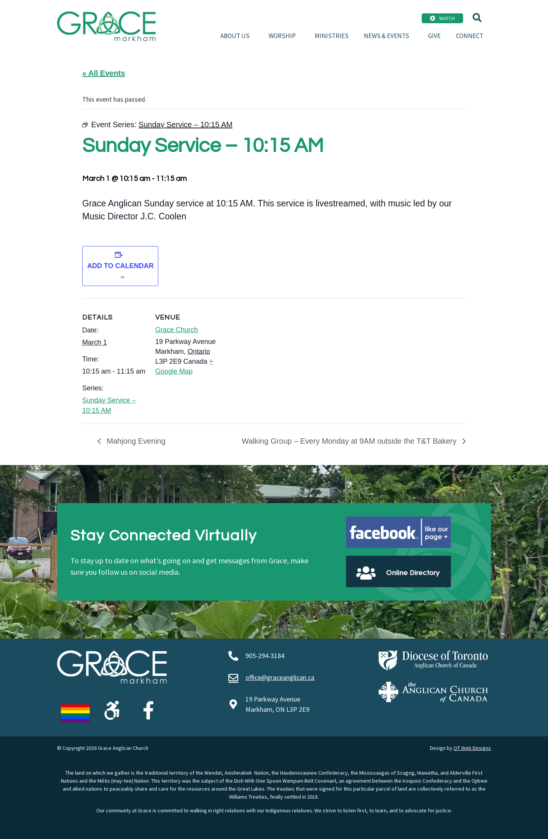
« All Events (103, 73)
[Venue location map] (268, 351)
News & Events (388, 36)
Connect (469, 36)
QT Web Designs (472, 748)
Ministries (332, 36)
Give (434, 36)
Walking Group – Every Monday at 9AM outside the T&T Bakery (350, 441)
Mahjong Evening (135, 441)
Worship (284, 36)
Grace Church (176, 330)
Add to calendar (120, 266)
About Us (236, 36)
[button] (477, 17)
